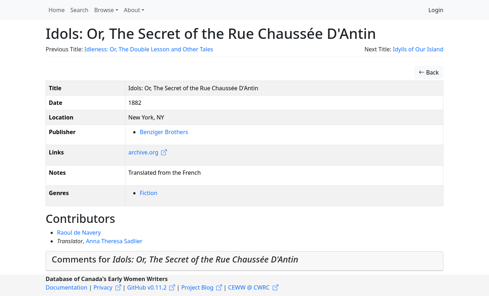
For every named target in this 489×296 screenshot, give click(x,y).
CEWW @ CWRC (249, 287)
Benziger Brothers (164, 132)
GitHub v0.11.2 (147, 287)
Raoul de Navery (79, 232)
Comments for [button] (175, 259)
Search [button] (80, 10)
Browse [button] (104, 10)
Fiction (149, 193)
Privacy (102, 287)
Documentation (66, 287)
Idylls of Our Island (418, 49)
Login (435, 10)
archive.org (143, 152)
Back (429, 72)
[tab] (244, 261)
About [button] (132, 10)
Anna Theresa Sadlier (114, 241)
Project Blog (197, 287)
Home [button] (56, 10)
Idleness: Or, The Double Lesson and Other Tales (148, 49)
